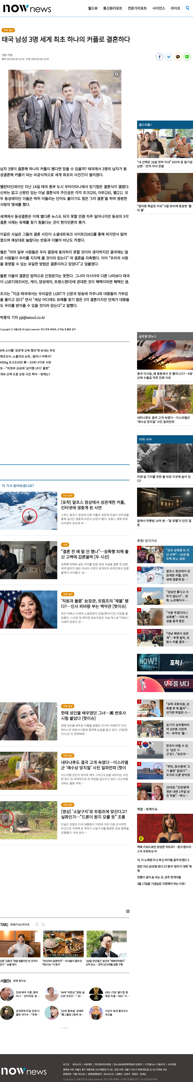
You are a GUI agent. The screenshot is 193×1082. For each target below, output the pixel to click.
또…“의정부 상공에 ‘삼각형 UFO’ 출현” (25, 368)
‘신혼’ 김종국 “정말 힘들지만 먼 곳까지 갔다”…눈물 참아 (61, 962)
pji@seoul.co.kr (32, 317)
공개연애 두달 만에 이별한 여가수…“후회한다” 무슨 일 (28, 1014)
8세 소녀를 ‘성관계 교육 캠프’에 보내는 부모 (27, 350)
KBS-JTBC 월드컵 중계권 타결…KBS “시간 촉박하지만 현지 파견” (117, 996)
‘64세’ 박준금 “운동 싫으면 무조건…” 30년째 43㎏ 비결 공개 (72, 996)
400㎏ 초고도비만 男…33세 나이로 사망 (25, 362)
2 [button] (65, 1028)
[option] (61, 949)
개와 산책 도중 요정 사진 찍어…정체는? (25, 374)
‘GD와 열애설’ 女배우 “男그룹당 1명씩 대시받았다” (72, 1014)
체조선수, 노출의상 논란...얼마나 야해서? (25, 356)
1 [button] (62, 1028)
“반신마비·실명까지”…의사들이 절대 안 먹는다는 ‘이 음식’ (104, 962)
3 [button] (67, 1028)
